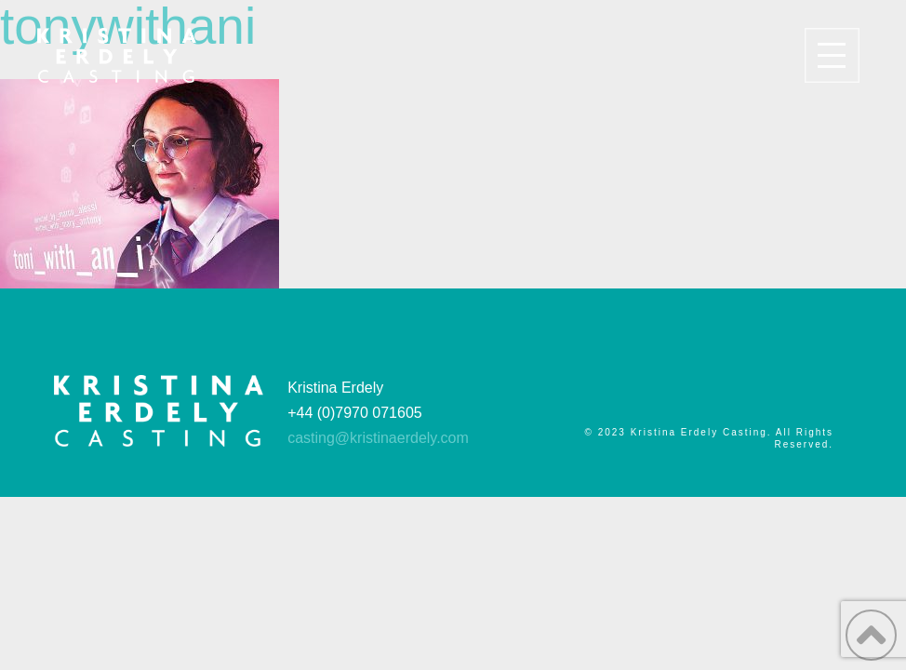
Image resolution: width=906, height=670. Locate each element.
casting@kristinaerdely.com (378, 438)
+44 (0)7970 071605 (354, 413)
